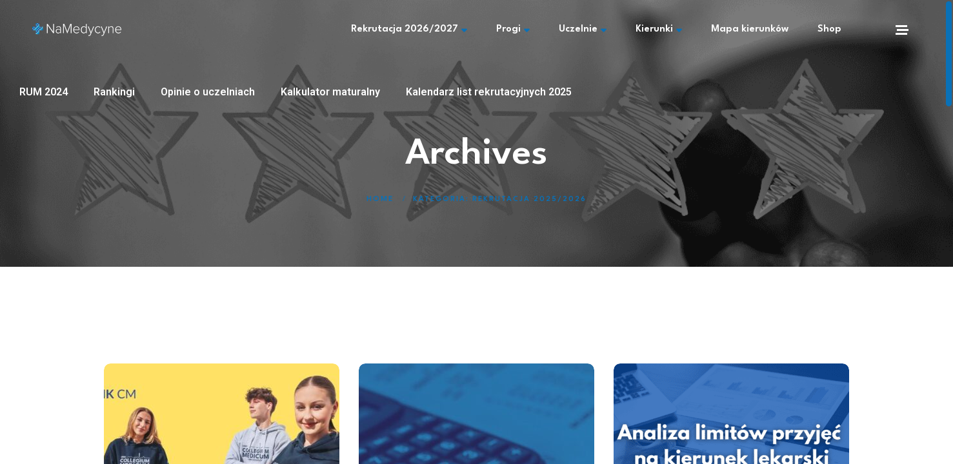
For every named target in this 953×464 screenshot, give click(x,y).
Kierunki (659, 29)
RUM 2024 (43, 92)
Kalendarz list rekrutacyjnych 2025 (489, 92)
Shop (829, 29)
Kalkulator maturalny (330, 92)
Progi (513, 29)
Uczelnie (583, 29)
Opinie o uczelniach (208, 92)
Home (380, 199)
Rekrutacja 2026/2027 (409, 29)
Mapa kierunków (749, 29)
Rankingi (114, 92)
